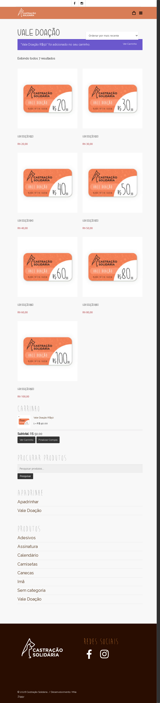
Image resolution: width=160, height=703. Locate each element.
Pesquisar (25, 476)
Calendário (28, 555)
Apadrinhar (28, 501)
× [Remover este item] (18, 416)
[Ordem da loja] (112, 36)
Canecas (26, 572)
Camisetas (28, 564)
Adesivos (27, 537)
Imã (21, 581)
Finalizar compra (48, 439)
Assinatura (28, 546)
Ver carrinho (130, 43)
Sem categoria (31, 590)
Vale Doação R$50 (36, 417)
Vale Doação (29, 510)
